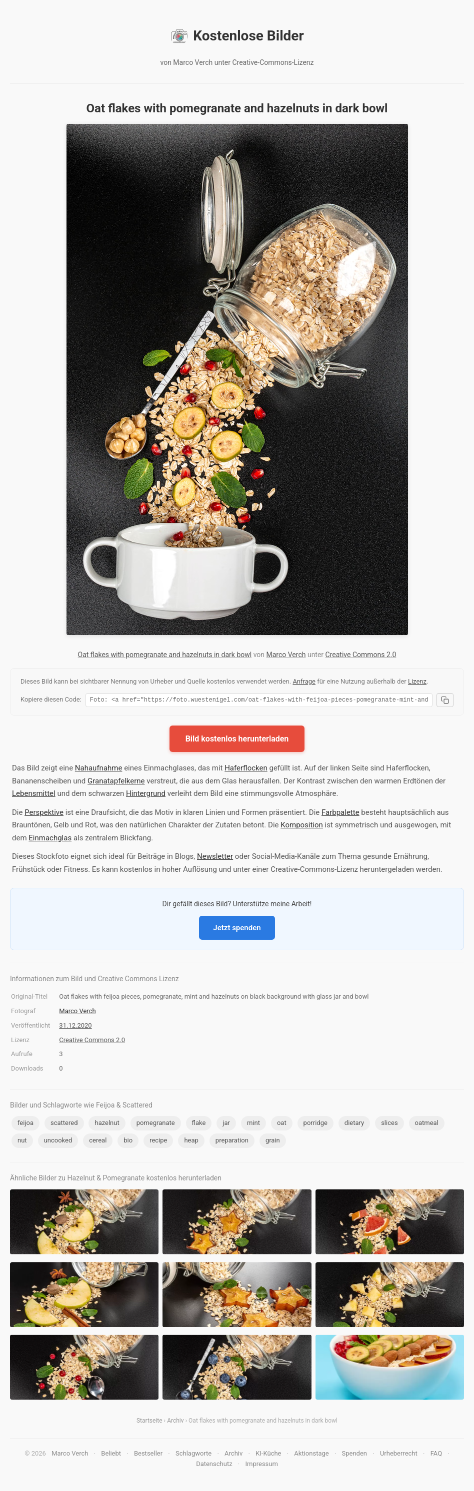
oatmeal (426, 1124)
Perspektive (44, 813)
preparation (232, 1141)
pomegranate (155, 1124)
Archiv (175, 1422)
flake (199, 1124)
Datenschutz (214, 1465)
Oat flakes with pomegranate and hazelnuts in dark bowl (165, 655)
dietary (354, 1124)
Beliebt (111, 1455)
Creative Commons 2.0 (361, 655)
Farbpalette (341, 813)
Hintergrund (146, 794)
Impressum (261, 1465)
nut (22, 1141)
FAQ (436, 1455)
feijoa (26, 1124)
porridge (316, 1124)
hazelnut (106, 1124)
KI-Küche (268, 1455)
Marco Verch (286, 655)
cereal (97, 1141)
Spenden (355, 1455)
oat (281, 1124)
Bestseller (148, 1455)
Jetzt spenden (236, 929)
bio (128, 1141)
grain (273, 1141)
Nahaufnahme (98, 769)
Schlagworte (194, 1455)
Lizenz (417, 681)
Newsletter (215, 857)
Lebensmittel (34, 794)
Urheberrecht (399, 1455)
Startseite (149, 1422)
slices (389, 1124)
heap (191, 1141)
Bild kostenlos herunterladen (237, 740)
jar (226, 1124)
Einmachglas (50, 839)
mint (253, 1124)
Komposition (301, 826)
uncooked (58, 1141)
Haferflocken (246, 769)
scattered (64, 1124)
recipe (158, 1141)
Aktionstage (311, 1455)
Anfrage (304, 681)
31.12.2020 (75, 1027)
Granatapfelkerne (116, 782)
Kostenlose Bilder (237, 36)
